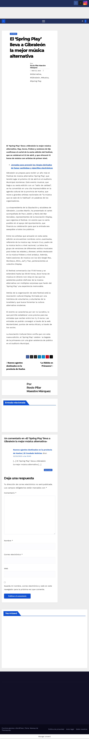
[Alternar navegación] (43, 21)
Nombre (8, 541)
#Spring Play (35, 81)
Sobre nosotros (81, 729)
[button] (82, 21)
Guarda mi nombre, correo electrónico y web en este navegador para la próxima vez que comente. (28, 588)
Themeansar (6, 730)
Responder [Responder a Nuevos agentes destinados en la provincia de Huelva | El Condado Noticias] (48, 470)
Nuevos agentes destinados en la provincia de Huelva (15, 366)
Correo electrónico (13, 555)
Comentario (10, 493)
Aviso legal (70, 729)
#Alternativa (35, 74)
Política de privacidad (56, 729)
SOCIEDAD (13, 34)
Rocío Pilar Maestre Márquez (38, 67)
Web (6, 569)
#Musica (45, 78)
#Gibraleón (35, 78)
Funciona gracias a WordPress (13, 728)
